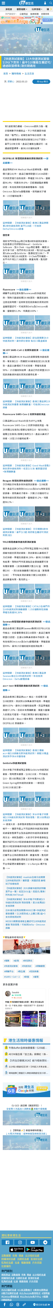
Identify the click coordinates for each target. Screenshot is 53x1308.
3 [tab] (27, 23)
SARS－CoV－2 (12, 976)
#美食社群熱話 (40, 1289)
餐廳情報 (26, 1262)
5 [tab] (32, 23)
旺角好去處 (7, 1262)
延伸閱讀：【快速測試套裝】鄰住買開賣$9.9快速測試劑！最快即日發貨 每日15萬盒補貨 (25, 339)
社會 (17, 1262)
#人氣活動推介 (24, 1289)
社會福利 (6, 1266)
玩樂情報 (36, 9)
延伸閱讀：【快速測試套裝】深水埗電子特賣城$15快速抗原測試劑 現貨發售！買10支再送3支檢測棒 (26, 817)
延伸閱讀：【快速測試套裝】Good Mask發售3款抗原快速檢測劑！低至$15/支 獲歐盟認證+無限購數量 (26, 468)
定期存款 (45, 13)
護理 (36, 976)
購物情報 (16, 73)
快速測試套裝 (11, 965)
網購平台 (9, 971)
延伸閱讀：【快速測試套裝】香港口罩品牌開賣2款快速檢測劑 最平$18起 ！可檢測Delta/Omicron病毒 (25, 225)
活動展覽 (6, 1255)
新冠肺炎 (28, 960)
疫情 (17, 960)
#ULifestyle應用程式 (30, 1293)
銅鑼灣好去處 (8, 1259)
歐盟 (27, 976)
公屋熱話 (24, 13)
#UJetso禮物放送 (10, 1296)
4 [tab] (30, 23)
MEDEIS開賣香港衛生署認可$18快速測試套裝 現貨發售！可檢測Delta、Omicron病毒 (26, 924)
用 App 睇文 (42, 81)
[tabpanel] (26, 20)
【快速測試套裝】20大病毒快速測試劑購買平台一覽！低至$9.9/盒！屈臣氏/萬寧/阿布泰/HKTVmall (26, 891)
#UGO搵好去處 (8, 1289)
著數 (7, 960)
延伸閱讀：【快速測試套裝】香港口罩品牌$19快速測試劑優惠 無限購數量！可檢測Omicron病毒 (26, 404)
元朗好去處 (23, 1259)
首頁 (5, 73)
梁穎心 (10, 81)
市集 (14, 1255)
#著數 (45, 1296)
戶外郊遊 (37, 1262)
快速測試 (27, 965)
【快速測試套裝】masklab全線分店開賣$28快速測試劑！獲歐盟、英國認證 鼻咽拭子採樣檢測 (25, 880)
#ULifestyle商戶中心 (30, 1296)
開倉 (21, 1255)
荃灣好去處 (36, 1259)
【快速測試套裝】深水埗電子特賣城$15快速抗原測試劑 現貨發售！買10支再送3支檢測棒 (25, 902)
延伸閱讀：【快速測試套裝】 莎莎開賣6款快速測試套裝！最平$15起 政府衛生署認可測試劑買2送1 (25, 532)
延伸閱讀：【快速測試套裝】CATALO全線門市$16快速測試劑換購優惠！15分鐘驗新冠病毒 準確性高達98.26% (26, 609)
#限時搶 (46, 1293)
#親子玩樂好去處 (9, 1293)
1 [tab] (21, 23)
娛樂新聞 (34, 13)
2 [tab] (24, 23)
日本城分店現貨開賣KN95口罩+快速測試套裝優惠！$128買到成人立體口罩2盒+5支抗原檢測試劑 (26, 913)
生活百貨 (29, 73)
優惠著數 (21, 9)
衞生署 (22, 971)
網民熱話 (5, 1274)
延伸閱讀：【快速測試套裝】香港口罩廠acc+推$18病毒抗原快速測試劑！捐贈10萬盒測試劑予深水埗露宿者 (26, 753)
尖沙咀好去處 (32, 1255)
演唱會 (8, 9)
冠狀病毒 (34, 971)
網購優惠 (41, 965)
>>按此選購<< (23, 289)
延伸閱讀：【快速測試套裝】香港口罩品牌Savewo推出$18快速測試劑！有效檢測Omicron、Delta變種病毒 (24, 676)
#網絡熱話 (6, 1299)
